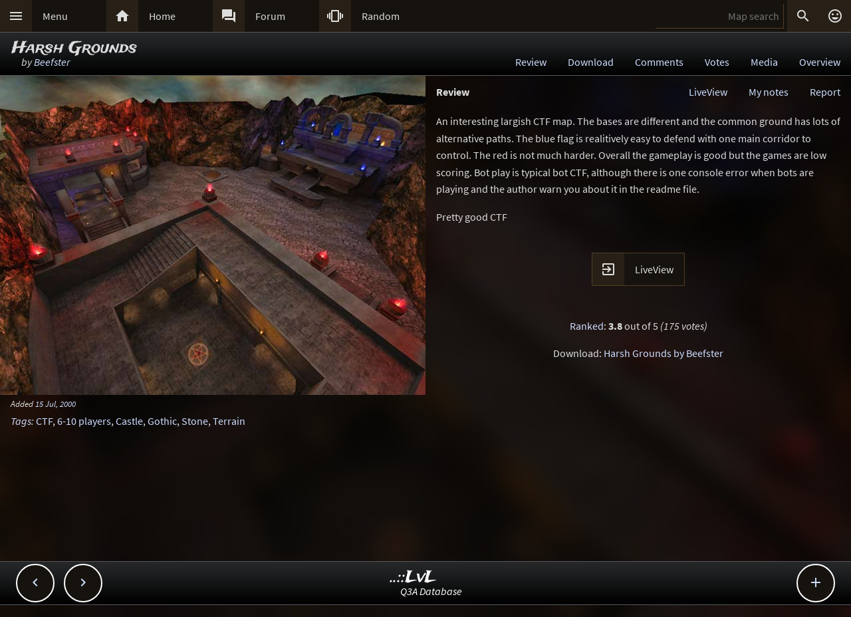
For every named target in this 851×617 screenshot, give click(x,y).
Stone (195, 421)
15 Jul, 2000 (55, 403)
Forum (270, 16)
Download (591, 61)
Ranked (587, 325)
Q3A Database (431, 591)
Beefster (52, 61)
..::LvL (413, 577)
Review (531, 61)
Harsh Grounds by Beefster (663, 353)
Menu (55, 16)
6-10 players (84, 421)
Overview (819, 61)
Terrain (229, 421)
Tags (21, 421)
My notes (769, 91)
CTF (44, 421)
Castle (129, 421)
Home (162, 16)
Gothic (162, 421)
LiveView (708, 91)
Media (764, 61)
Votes (717, 61)
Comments (659, 61)
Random (381, 16)
